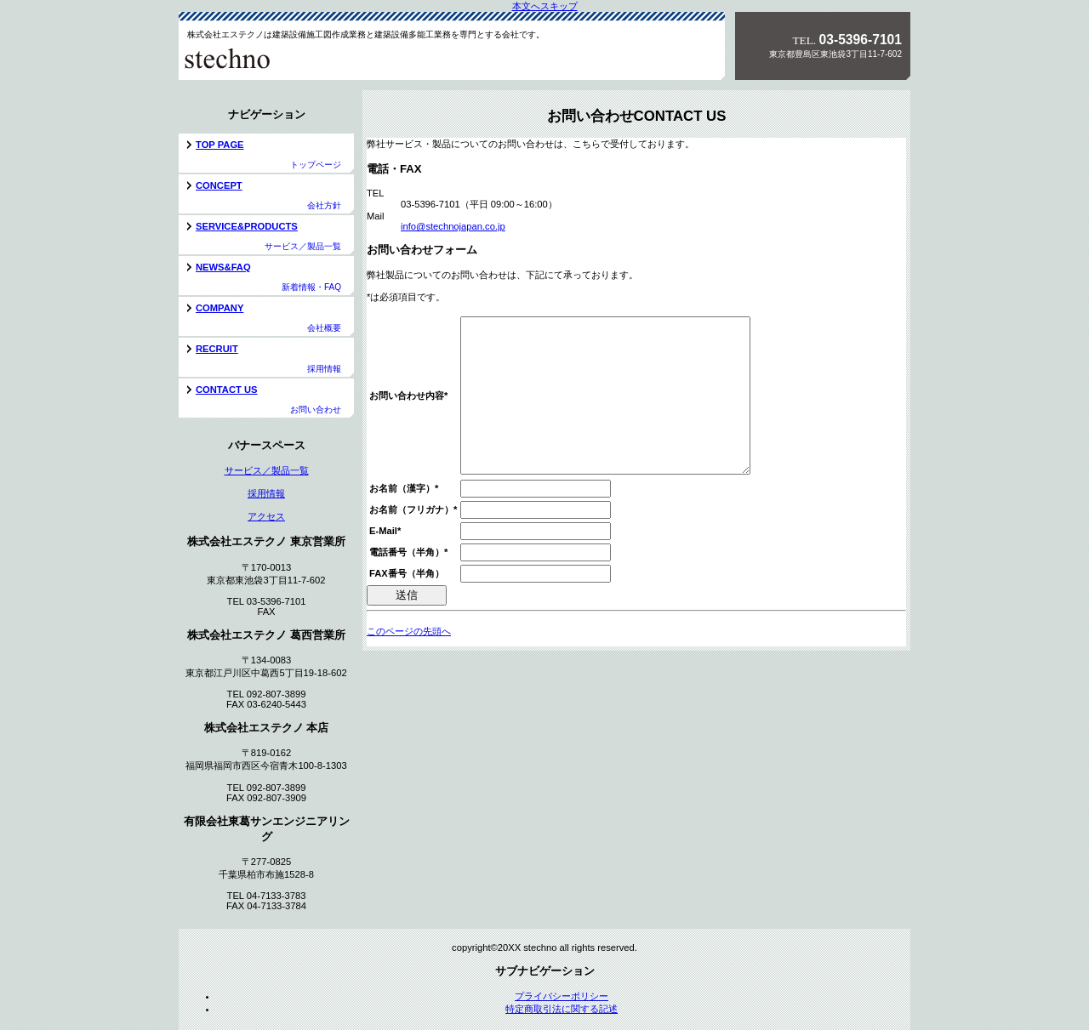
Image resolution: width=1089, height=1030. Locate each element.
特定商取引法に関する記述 (561, 1009)
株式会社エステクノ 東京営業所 (297, 58)
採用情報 (266, 493)
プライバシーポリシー (561, 996)
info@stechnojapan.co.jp (453, 226)
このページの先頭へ (409, 662)
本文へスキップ (545, 6)
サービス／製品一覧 (267, 470)
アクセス (266, 516)
